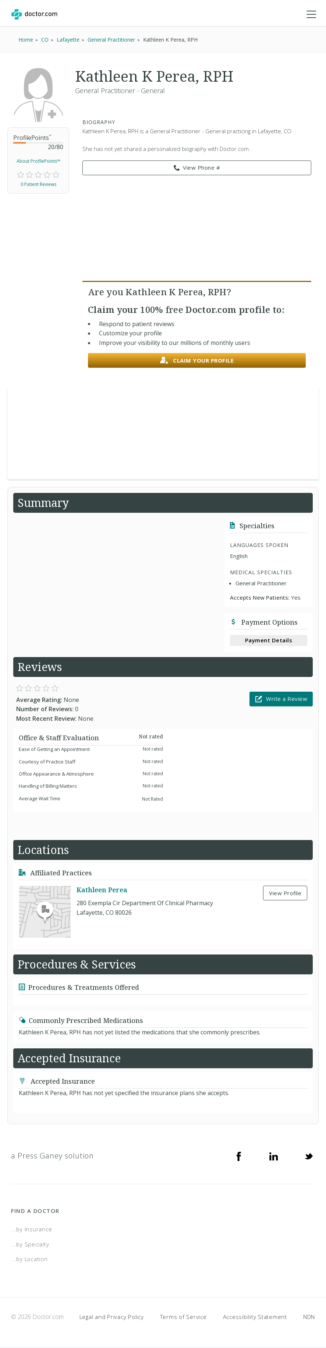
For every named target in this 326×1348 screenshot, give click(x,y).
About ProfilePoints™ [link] (38, 161)
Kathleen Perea (102, 890)
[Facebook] (238, 1156)
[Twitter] (308, 1156)
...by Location (29, 1259)
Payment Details (269, 640)
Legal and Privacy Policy (111, 1317)
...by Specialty (30, 1244)
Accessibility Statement (255, 1317)
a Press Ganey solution (52, 1156)
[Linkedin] (273, 1156)
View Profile (285, 893)
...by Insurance (31, 1229)
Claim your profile (197, 360)
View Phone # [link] (197, 168)
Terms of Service (183, 1317)
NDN (309, 1317)
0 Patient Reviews (38, 184)
